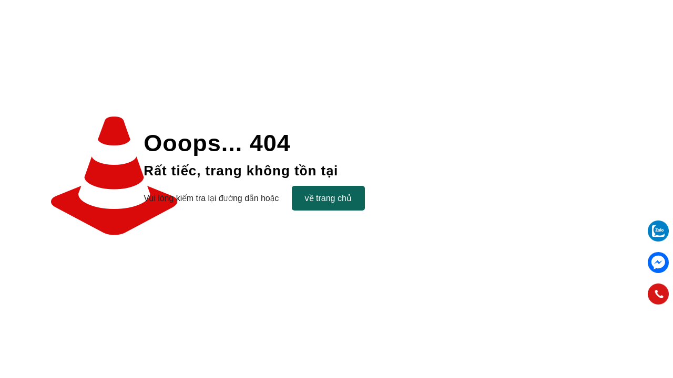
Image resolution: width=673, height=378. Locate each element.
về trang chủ (328, 198)
